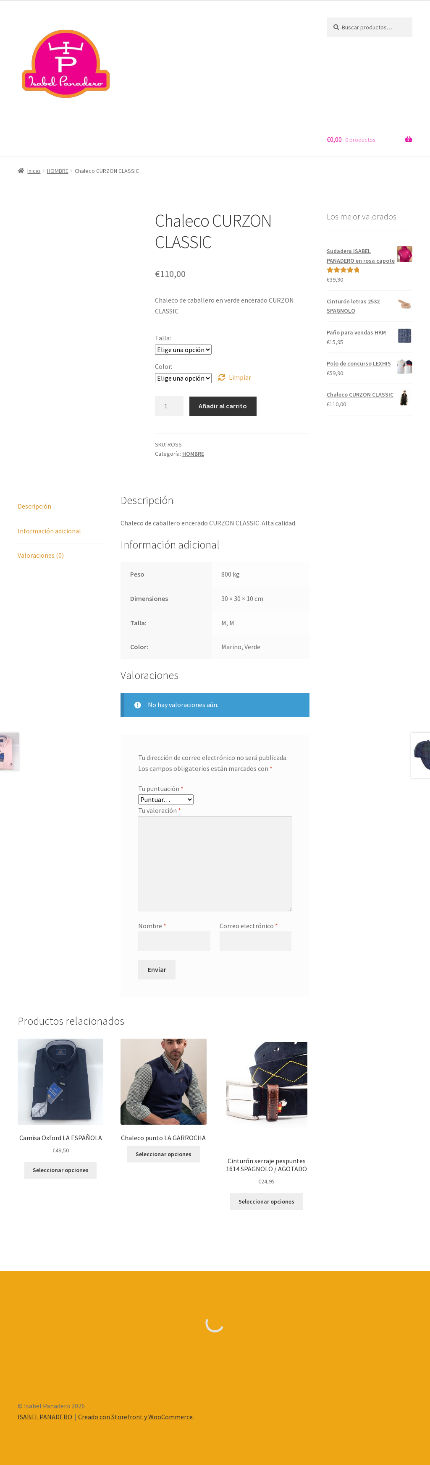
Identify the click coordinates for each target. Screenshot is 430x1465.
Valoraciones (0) (41, 555)
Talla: (163, 338)
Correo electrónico (249, 926)
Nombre (152, 926)
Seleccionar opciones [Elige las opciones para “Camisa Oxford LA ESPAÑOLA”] (61, 1170)
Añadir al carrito (223, 406)
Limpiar (240, 377)
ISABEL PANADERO (45, 1417)
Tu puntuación (161, 788)
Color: (163, 366)
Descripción (34, 506)
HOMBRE (57, 171)
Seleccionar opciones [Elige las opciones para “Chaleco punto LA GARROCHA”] (163, 1154)
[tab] (60, 506)
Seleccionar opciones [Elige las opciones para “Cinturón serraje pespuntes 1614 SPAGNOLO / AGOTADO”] (266, 1201)
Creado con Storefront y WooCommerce (135, 1417)
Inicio (33, 171)
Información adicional (49, 531)
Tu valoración (159, 810)
